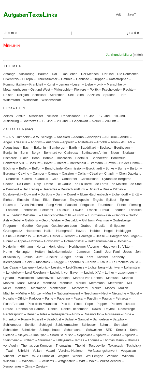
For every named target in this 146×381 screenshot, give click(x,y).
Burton (134, 168)
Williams (48, 361)
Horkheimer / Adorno (84, 246)
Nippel (134, 293)
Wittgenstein (66, 361)
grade (133, 33)
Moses (110, 288)
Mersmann (97, 283)
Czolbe (8, 184)
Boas (35, 158)
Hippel (21, 241)
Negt (104, 293)
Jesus (127, 251)
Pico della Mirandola (42, 304)
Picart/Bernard (13, 304)
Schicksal (39, 95)
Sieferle (8, 335)
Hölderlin (9, 246)
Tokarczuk (115, 345)
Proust (8, 309)
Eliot (46, 200)
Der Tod (108, 74)
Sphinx (101, 335)
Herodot (70, 236)
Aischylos (94, 137)
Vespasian (128, 350)
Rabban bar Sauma (30, 309)
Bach (26, 147)
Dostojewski (12, 194)
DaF (55, 74)
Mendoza (49, 283)
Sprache (109, 95)
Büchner (9, 168)
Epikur (124, 200)
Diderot (94, 189)
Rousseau (112, 314)
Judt (39, 257)
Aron (114, 142)
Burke (110, 168)
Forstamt (46, 210)
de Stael (136, 184)
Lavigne (28, 267)
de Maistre (119, 184)
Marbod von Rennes (88, 278)
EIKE (135, 194)
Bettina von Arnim (94, 152)
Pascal (78, 298)
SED (109, 330)
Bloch (24, 158)
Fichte (121, 205)
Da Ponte (24, 184)
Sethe (134, 330)
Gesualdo (72, 220)
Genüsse (82, 79)
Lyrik (99, 84)
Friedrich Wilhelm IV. (57, 215)
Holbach (122, 241)
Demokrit (12, 189)
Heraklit (41, 236)
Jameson (83, 251)
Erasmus (9, 205)
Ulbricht (23, 350)
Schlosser (89, 325)
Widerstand (11, 100)
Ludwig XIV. (92, 272)
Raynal (110, 309)
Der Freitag (31, 189)
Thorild (80, 345)
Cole (55, 179)
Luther (109, 272)
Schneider (10, 330)
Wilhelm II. (11, 361)
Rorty (76, 314)
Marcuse (112, 278)
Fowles (78, 210)
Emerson (59, 200)
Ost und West (40, 89)
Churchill (12, 179)
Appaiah (68, 142)
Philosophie (62, 89)
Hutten (40, 251)
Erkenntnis (11, 79)
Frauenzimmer (46, 79)
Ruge (127, 314)
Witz (82, 361)
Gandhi (119, 215)
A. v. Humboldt (19, 137)
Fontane (12, 210)
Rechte (128, 89)
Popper (101, 304)
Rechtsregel (127, 309)
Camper (39, 173)
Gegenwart (80, 121)
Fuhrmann (95, 215)
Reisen (8, 95)
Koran (91, 262)
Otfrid (21, 298)
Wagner (63, 356)
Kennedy (118, 257)
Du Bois (46, 194)
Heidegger (123, 231)
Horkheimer (57, 246)
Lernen (64, 84)
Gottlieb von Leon (64, 226)
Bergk (36, 152)
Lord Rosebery (36, 272)
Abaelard (63, 137)
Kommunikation (14, 84)
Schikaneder (12, 325)
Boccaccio (64, 158)
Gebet (16, 220)
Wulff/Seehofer (110, 361)
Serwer (121, 330)
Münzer (36, 293)
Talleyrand (63, 340)
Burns (122, 168)
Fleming (135, 205)
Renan (31, 314)
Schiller (30, 325)
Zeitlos (8, 116)
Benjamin (10, 152)
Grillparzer (117, 226)
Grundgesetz (12, 231)
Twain (10, 350)
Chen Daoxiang (130, 173)
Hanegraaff (64, 231)
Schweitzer (94, 330)
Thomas (93, 340)
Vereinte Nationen (71, 350)
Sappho (118, 319)
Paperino (63, 298)
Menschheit (115, 84)
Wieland (113, 356)
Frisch (79, 215)
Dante (48, 184)
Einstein (23, 200)
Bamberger (57, 147)
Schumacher (73, 330)
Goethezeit (30, 121)
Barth (73, 147)
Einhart (8, 200)
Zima (28, 366)
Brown (110, 163)
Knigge (59, 262)
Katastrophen (118, 79)
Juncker (51, 257)
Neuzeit (52, 116)
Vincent (8, 356)
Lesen (76, 84)
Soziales (93, 95)
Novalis (8, 298)
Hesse (100, 236)
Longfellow (13, 272)
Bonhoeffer (99, 158)
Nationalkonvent (68, 293)
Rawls (96, 309)
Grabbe (86, 226)
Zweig (40, 366)
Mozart (123, 288)
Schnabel (120, 325)
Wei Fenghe (94, 356)
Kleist (28, 262)
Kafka (79, 257)
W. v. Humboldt (43, 356)
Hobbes (34, 241)
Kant (89, 257)
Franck (92, 210)
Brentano (96, 163)
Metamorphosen (15, 89)
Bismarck (10, 158)
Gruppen (99, 79)
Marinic (127, 278)
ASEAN (126, 142)
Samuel (83, 319)
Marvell (8, 283)
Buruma (9, 173)
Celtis (82, 173)
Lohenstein (132, 267)
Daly (37, 184)
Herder (55, 236)
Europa (27, 79)
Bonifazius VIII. (14, 163)
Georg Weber (51, 220)
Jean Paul (112, 251)
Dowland (30, 194)
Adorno (78, 137)
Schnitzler (29, 330)
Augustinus (11, 147)
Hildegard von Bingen (123, 236)
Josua (28, 257)
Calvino (23, 173)
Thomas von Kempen (36, 345)
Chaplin (109, 173)
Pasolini (92, 298)
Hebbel (95, 231)
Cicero (27, 179)
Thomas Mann (113, 340)
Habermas (32, 231)
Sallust (69, 319)
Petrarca (121, 298)
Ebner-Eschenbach (94, 194)
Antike (20, 116)
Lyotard (8, 278)
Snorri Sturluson (62, 335)
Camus (53, 173)
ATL (30, 14)
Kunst (51, 84)
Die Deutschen (128, 74)
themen (12, 33)
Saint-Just (54, 319)
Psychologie (111, 89)
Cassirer (68, 173)
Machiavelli (45, 278)
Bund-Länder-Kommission (64, 168)
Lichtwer (114, 267)
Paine (49, 298)
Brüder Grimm (129, 163)
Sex (71, 95)
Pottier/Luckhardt (123, 304)
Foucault (63, 210)
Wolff (92, 361)
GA (108, 215)
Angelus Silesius (15, 142)
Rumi (25, 319)
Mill (129, 283)
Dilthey (118, 189)
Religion (23, 95)
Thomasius (64, 345)
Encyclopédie (79, 200)
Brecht (61, 163)
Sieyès (22, 335)
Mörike (96, 288)
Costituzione (89, 179)
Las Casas (11, 267)
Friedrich (119, 210)
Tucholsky (133, 345)
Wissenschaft (51, 100)
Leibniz (42, 267)
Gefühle (66, 79)
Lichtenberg (96, 267)
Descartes (49, 189)
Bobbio (48, 158)
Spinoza (115, 335)
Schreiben (57, 95)
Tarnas (79, 340)
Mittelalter (36, 116)
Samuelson (101, 319)
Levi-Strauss (75, 267)
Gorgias (42, 226)
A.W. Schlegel (43, 137)
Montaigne (38, 288)
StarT (131, 15)
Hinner (8, 241)
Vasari (50, 350)
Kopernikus (75, 262)
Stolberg (28, 340)
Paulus (107, 298)
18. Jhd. (120, 116)
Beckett (105, 147)
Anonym (36, 142)
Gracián (101, 226)
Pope (89, 304)
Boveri (48, 163)
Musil (49, 293)
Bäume (43, 74)
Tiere (122, 95)
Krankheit (36, 84)
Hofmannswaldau (100, 241)
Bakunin (40, 147)
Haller (48, 231)
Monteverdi (80, 288)
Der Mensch (90, 74)
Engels (98, 200)
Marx (20, 283)
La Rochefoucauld (125, 262)
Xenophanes (12, 366)
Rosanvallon (92, 314)
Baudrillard (88, 147)
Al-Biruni (110, 137)
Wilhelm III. (30, 361)
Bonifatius (118, 158)
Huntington (23, 251)
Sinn (80, 95)
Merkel (80, 283)
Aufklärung (26, 74)
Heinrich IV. (23, 236)
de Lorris (101, 184)
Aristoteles (85, 142)
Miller (7, 288)
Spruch (130, 335)
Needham (91, 293)
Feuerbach (105, 205)
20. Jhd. (63, 121)
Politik (94, 89)
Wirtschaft (30, 100)
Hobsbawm (52, 241)
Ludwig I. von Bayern (65, 272)
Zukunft (110, 121)
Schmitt (104, 325)
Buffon (36, 168)
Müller (23, 293)
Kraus (104, 262)
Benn (24, 152)
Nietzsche (119, 293)
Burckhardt (94, 168)
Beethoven (122, 147)
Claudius (41, 179)
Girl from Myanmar (95, 220)
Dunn (59, 194)
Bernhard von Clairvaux (61, 152)
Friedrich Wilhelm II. (24, 215)
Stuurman (45, 340)
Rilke (43, 314)
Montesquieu (59, 288)
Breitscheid (78, 163)
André (124, 137)
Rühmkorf (10, 319)
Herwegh (85, 236)
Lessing (56, 267)
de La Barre (83, 184)
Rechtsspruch (13, 314)
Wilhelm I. (129, 356)
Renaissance (70, 116)
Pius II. (65, 304)
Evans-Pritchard (31, 205)
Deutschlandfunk (73, 189)
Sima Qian (39, 335)
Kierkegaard (12, 262)
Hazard (81, 231)
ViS (118, 15)
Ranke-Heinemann (74, 309)
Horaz (40, 246)
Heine (7, 236)
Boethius (81, 158)
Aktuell (96, 121)
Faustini (71, 205)
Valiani (37, 350)
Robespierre (60, 314)
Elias (35, 200)
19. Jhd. (47, 121)
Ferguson (87, 205)
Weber (77, 356)
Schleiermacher (66, 325)
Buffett (23, 168)
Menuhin (66, 283)
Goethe (27, 226)
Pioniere (80, 89)
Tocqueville (97, 345)
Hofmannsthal (74, 241)
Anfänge (9, 74)
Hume (7, 251)
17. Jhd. (105, 116)
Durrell (72, 194)
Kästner (102, 257)
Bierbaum (130, 152)
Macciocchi (26, 278)
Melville (33, 283)
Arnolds (101, 142)
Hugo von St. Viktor (116, 246)
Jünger (66, 257)
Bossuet (34, 163)
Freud (104, 210)
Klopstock (43, 262)
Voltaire (23, 356)
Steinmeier (11, 340)
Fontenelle (29, 210)
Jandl (98, 251)
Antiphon (52, 142)
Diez (106, 189)
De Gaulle (64, 184)
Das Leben (70, 74)
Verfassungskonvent (102, 350)
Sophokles (84, 335)
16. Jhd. (89, 116)
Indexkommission (60, 251)
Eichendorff (119, 194)
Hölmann (26, 246)
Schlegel (45, 325)
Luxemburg (126, 272)
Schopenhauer (50, 330)
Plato (78, 304)
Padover (35, 298)
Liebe (89, 84)
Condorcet (69, 179)
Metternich (115, 283)
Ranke (52, 309)
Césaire (94, 173)
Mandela (63, 278)
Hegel (108, 231)
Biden (115, 152)
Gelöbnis (31, 220)
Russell (37, 319)
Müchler (9, 293)
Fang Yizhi (54, 205)
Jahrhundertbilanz (119, 55)
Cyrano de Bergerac (116, 179)
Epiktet (111, 200)
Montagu (21, 288)
